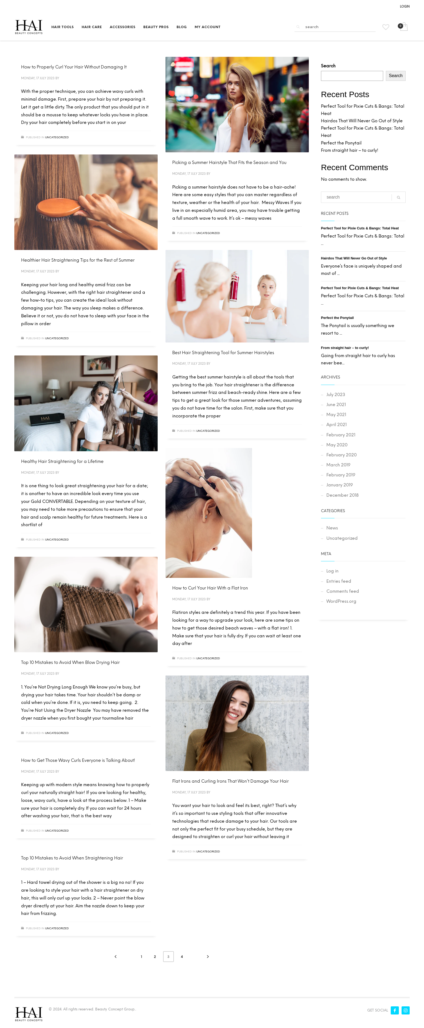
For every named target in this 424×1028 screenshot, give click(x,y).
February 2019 (340, 474)
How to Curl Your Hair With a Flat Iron (210, 588)
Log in (332, 571)
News (332, 528)
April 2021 (336, 424)
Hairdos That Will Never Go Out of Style (362, 120)
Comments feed (342, 591)
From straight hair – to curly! (349, 150)
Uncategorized (57, 137)
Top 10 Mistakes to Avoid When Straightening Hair (72, 858)
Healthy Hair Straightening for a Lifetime (62, 461)
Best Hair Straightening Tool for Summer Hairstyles (223, 352)
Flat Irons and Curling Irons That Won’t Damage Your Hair (230, 781)
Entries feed (338, 581)
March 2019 (338, 464)
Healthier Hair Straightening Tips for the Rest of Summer (78, 260)
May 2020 (336, 444)
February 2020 (341, 454)
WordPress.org (341, 601)
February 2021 (340, 434)
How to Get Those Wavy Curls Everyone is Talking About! (78, 760)
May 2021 (336, 414)
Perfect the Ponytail (341, 143)
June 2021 (336, 404)
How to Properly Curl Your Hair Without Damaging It (74, 67)
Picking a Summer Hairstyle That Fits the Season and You (229, 162)
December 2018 (342, 495)
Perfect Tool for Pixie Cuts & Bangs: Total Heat (360, 228)
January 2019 (339, 484)
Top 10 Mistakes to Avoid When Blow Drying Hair (70, 662)
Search (328, 65)
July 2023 (335, 394)
